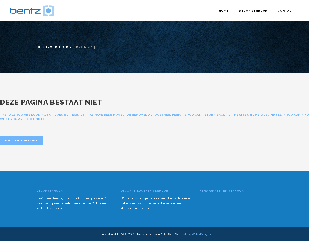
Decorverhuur (52, 47)
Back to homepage (21, 140)
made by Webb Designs (195, 234)
